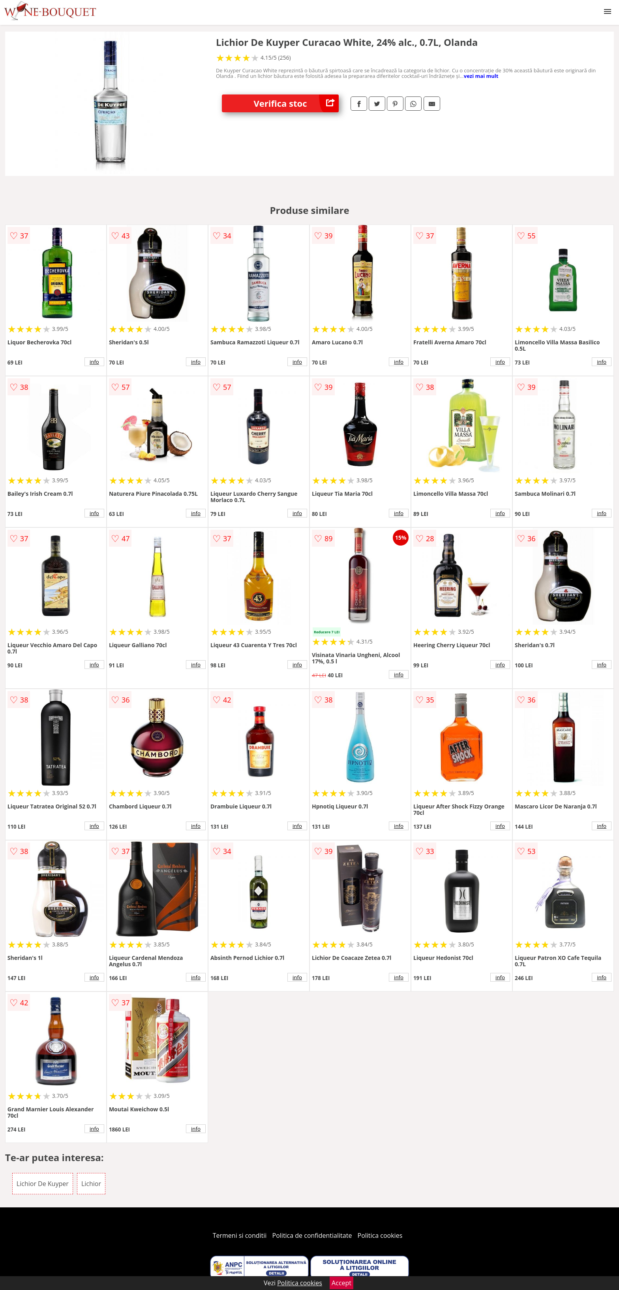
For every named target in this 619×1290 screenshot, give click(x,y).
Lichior (91, 1183)
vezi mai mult (481, 75)
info (94, 361)
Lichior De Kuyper (43, 1183)
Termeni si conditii (240, 1235)
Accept (341, 1283)
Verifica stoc (296, 103)
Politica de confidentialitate (312, 1235)
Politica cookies (380, 1235)
